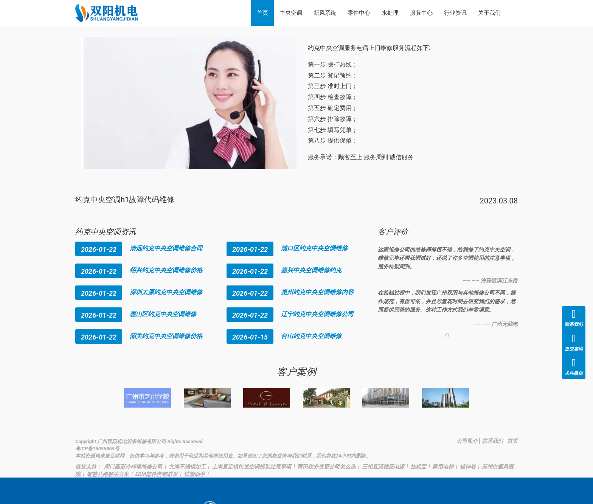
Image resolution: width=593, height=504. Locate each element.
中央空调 (290, 12)
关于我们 (489, 12)
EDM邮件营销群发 (156, 474)
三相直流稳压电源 (383, 467)
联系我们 (492, 441)
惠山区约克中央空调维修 (163, 314)
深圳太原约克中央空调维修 (166, 292)
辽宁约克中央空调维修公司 (317, 314)
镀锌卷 (468, 467)
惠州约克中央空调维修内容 (317, 292)
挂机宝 (418, 467)
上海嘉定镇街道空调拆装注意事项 (251, 467)
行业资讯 (455, 12)
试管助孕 (194, 474)
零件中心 (359, 12)
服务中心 (421, 12)
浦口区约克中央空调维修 (314, 248)
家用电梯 (442, 467)
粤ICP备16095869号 (97, 448)
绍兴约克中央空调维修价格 (166, 270)
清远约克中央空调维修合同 (166, 248)
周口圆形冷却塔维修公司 (133, 467)
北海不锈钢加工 (187, 467)
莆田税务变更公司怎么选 (326, 467)
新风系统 (325, 12)
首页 (262, 12)
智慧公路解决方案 (108, 474)
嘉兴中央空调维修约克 (311, 270)
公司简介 (467, 441)
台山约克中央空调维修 (311, 336)
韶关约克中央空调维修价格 (166, 336)
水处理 (390, 12)
